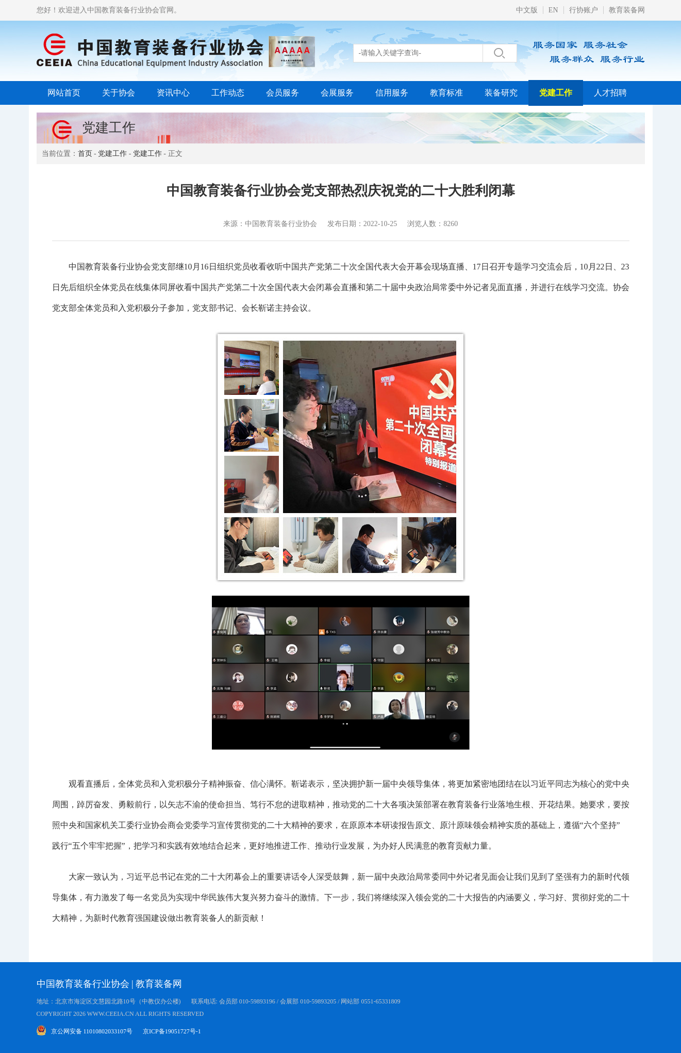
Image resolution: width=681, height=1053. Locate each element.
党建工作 (555, 92)
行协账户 (583, 10)
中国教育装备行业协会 (83, 984)
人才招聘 (610, 92)
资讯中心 (173, 92)
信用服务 (391, 92)
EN (553, 10)
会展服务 (337, 92)
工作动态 (227, 92)
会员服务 (282, 92)
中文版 (527, 10)
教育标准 (446, 92)
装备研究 (501, 92)
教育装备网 (627, 10)
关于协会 (118, 92)
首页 (85, 153)
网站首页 (63, 92)
